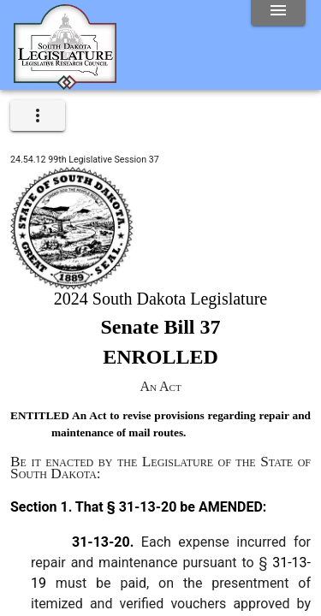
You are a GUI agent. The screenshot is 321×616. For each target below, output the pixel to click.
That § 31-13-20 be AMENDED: (169, 507)
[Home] (65, 83)
